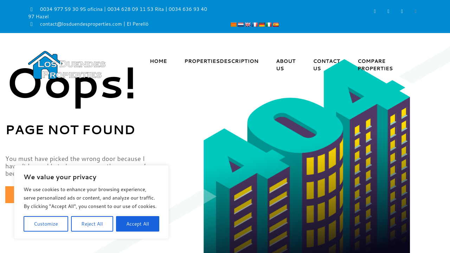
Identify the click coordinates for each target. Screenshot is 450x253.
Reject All (92, 223)
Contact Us (326, 65)
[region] (91, 202)
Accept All (137, 223)
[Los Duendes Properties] (66, 64)
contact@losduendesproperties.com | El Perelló (88, 23)
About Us (285, 65)
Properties (222, 61)
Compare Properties (375, 65)
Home (158, 61)
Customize (46, 223)
